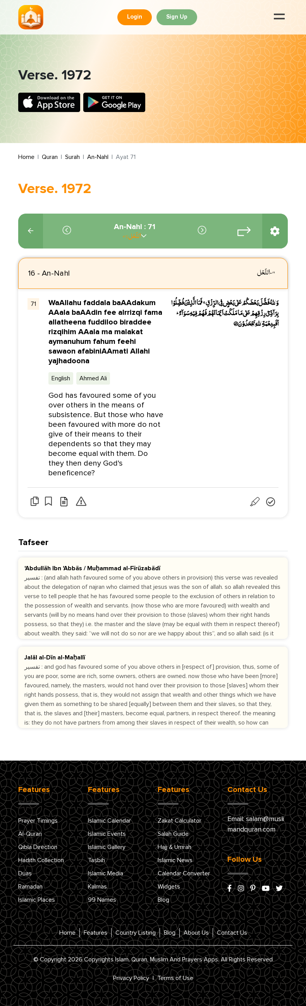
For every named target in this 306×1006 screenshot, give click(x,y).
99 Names (102, 900)
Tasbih (96, 860)
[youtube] (266, 888)
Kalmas (97, 886)
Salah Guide (173, 834)
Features (95, 933)
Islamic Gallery (106, 847)
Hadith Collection (41, 860)
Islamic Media (105, 873)
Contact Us (232, 933)
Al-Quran (30, 834)
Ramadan (30, 886)
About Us (196, 933)
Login (134, 17)
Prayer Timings (38, 821)
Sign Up (176, 17)
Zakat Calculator (179, 821)
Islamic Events (107, 834)
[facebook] (229, 888)
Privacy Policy (131, 978)
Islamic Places (36, 900)
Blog (163, 900)
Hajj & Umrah (174, 847)
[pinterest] (253, 888)
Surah (72, 157)
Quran (50, 157)
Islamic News (175, 860)
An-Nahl (97, 157)
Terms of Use (175, 978)
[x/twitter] (279, 888)
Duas (25, 873)
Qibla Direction (37, 847)
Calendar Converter (184, 873)
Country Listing (135, 933)
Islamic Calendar (109, 821)
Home (26, 157)
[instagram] (241, 888)
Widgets (169, 886)
